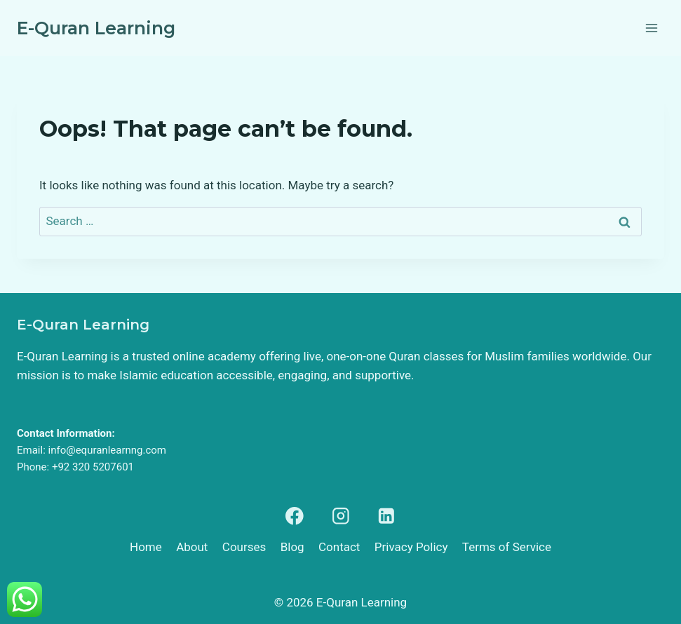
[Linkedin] (386, 516)
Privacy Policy (411, 547)
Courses (244, 547)
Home (146, 547)
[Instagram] (340, 516)
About (192, 547)
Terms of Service (506, 547)
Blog (292, 547)
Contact (339, 547)
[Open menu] (651, 28)
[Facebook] (295, 516)
